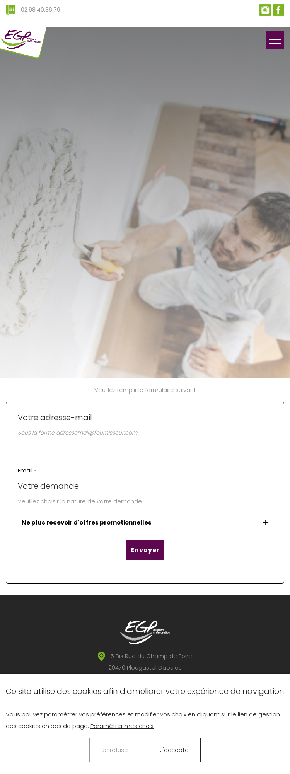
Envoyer (145, 550)
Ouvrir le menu (275, 40)
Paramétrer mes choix (122, 726)
